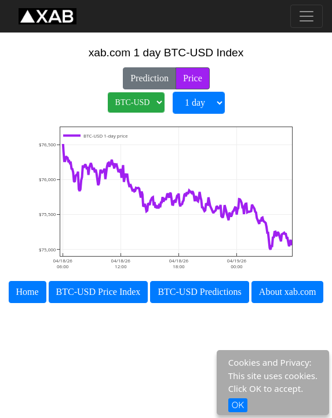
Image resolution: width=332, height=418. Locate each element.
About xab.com (287, 292)
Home (27, 292)
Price (192, 77)
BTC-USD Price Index (98, 292)
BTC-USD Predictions (199, 292)
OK (238, 404)
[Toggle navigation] (306, 16)
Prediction (149, 77)
